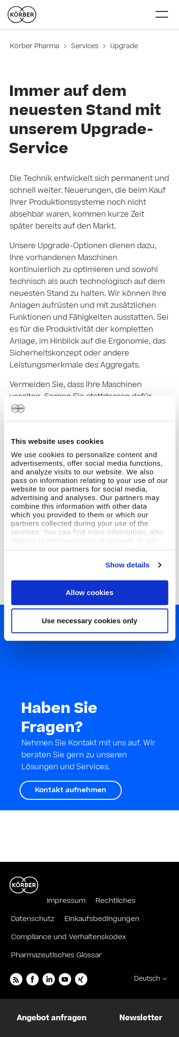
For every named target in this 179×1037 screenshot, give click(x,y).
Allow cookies (89, 592)
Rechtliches (115, 901)
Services (84, 46)
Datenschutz (32, 919)
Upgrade (123, 46)
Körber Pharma (35, 46)
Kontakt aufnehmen (70, 790)
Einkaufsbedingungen (101, 919)
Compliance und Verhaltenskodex (68, 937)
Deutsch (147, 979)
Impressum (66, 901)
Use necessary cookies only (89, 621)
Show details (127, 565)
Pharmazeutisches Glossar (56, 955)
